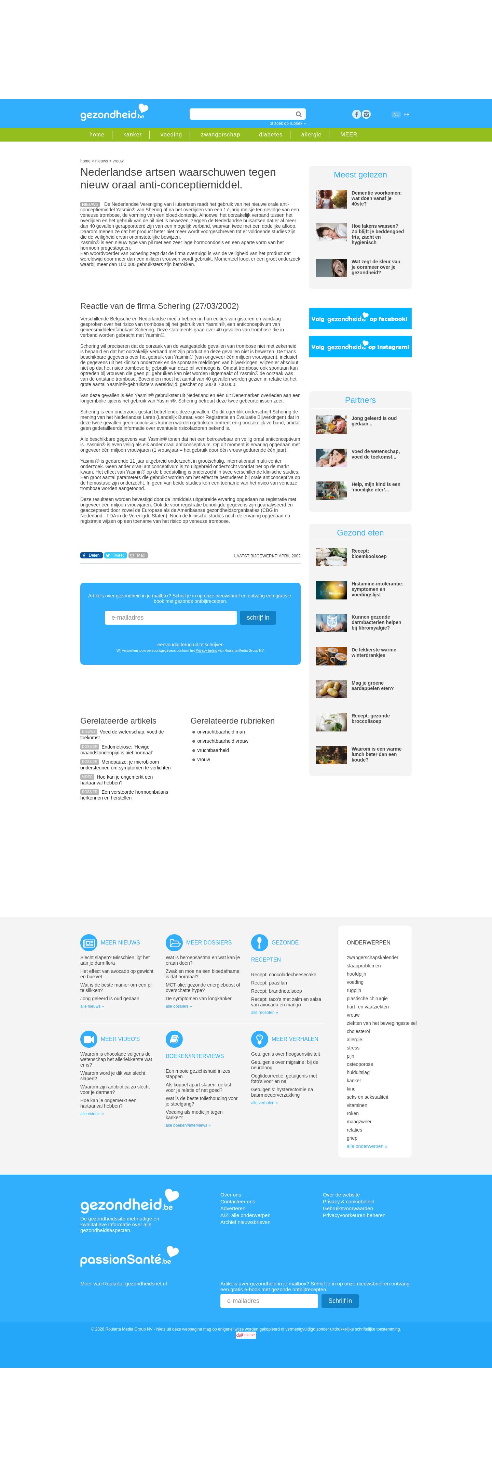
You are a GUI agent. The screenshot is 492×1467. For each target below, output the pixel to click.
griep (352, 1138)
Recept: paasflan (269, 983)
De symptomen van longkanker (199, 998)
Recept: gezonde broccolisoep (371, 718)
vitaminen (357, 1105)
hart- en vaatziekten (368, 1006)
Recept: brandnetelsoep (276, 991)
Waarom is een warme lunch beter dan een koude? (377, 754)
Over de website (341, 1195)
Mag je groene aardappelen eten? (373, 685)
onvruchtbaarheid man (221, 732)
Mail (141, 555)
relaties (354, 1130)
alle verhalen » (264, 1102)
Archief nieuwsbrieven (245, 1222)
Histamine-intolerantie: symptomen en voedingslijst (378, 589)
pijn (350, 1056)
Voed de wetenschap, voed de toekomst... (376, 454)
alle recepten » (264, 1012)
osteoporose (360, 1064)
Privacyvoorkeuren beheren (354, 1215)
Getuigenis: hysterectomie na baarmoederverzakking (282, 1092)
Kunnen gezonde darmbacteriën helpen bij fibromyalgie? (376, 622)
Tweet (118, 555)
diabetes (271, 134)
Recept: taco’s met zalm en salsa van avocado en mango (286, 1001)
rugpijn (354, 990)
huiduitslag (358, 1072)
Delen (94, 555)
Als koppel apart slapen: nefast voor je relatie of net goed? (198, 1087)
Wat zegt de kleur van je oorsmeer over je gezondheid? (376, 267)
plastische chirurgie (367, 998)
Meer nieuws (120, 943)
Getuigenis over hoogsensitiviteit (285, 1054)
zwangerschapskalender (372, 957)
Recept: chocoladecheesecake (283, 974)
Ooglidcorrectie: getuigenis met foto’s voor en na (284, 1078)
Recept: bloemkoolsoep (369, 553)
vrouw (203, 759)
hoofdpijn (356, 974)
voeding (171, 134)
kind (351, 1089)
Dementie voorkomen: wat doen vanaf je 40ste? (377, 198)
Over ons (230, 1195)
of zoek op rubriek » (288, 123)
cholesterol (358, 1031)
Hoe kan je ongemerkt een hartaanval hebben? (116, 779)
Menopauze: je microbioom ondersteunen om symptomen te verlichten (125, 764)
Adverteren (232, 1208)
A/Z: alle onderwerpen (245, 1215)
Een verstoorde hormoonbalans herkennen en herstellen (124, 795)
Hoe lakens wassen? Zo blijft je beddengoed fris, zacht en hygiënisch (378, 234)
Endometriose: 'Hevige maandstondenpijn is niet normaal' (116, 749)
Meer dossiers (209, 943)
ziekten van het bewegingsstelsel (382, 1023)
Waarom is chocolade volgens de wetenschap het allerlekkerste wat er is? (116, 1059)
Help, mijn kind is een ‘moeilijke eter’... (376, 486)
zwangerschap (220, 134)
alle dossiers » (179, 1006)
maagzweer (359, 1121)
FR (407, 114)
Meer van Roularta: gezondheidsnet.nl (123, 1283)
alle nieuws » (92, 1006)
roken (353, 1113)
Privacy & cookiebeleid (348, 1201)
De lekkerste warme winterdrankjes (374, 652)
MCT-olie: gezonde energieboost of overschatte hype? (203, 987)
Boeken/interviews (195, 1056)
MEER (348, 134)
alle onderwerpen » (367, 1146)
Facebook (356, 114)
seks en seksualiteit (367, 1097)
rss (366, 114)
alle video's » (92, 1113)
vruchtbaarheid (213, 750)
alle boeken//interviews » (188, 1125)
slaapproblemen (364, 965)
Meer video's (120, 1039)
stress (353, 1047)
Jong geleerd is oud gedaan (109, 998)
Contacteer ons (237, 1201)
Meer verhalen (295, 1039)
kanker (132, 134)
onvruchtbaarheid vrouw (222, 741)
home (97, 134)
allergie (311, 134)
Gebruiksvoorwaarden (348, 1208)
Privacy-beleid (206, 650)
